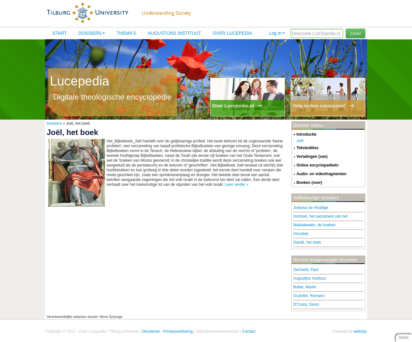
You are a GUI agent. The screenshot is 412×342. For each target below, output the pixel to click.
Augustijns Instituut (174, 33)
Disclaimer (151, 331)
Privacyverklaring (177, 331)
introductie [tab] (304, 134)
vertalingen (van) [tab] (310, 156)
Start (59, 33)
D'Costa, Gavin (306, 304)
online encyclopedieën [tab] (315, 165)
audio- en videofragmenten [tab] (319, 174)
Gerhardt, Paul (305, 269)
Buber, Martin (304, 287)
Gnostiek (300, 233)
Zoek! (355, 33)
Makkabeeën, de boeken (314, 225)
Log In (277, 33)
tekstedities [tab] (305, 148)
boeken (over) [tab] (307, 182)
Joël (300, 141)
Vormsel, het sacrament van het (320, 216)
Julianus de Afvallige (310, 207)
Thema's (126, 33)
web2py (360, 331)
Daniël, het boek (307, 242)
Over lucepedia (232, 33)
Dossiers (92, 33)
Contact (248, 331)
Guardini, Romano (308, 295)
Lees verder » (236, 184)
